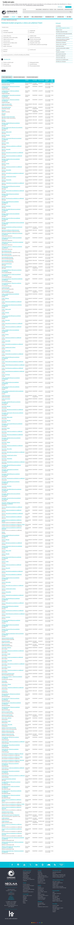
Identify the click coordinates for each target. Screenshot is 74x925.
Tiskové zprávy (55, 906)
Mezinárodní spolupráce (57, 872)
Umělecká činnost (55, 884)
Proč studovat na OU (41, 879)
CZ (23, 9)
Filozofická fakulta (26, 875)
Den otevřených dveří (41, 880)
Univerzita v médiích (56, 909)
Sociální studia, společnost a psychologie (38, 44)
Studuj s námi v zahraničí (61, 44)
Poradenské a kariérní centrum (62, 37)
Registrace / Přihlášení (41, 904)
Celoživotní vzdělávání (60, 55)
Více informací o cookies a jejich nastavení (35, 5)
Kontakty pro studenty (41, 899)
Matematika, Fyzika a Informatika (10, 37)
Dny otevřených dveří (60, 35)
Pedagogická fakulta (34, 62)
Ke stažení (54, 910)
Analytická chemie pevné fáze (8, 83)
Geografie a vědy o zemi (35, 42)
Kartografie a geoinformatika (8, 673)
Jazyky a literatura (7, 35)
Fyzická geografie (5, 287)
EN (25, 9)
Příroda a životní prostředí (35, 39)
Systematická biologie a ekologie (9, 778)
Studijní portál (60, 9)
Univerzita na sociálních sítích (62, 59)
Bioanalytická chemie (6, 107)
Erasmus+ (54, 873)
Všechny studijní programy (6, 77)
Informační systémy (6, 641)
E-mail (55, 9)
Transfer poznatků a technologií (58, 886)
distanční (5, 51)
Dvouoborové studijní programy (32, 77)
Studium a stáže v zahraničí (42, 891)
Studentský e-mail (41, 888)
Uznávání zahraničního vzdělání (62, 48)
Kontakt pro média (56, 905)
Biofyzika (4, 110)
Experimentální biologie (7, 263)
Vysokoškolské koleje (26, 888)
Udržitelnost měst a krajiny (7, 811)
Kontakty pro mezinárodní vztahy (58, 877)
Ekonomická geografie (6, 251)
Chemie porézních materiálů (7, 638)
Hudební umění (33, 35)
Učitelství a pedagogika (35, 41)
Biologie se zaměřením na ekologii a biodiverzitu (12, 227)
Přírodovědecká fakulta (27, 878)
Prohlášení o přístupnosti (57, 893)
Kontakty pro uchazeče (61, 61)
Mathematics (4, 690)
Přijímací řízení (59, 29)
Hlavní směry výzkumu (56, 881)
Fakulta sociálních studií (8, 62)
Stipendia (58, 50)
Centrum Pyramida (26, 886)
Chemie (3, 532)
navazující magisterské (8, 32)
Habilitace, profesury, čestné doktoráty (59, 875)
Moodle (51, 9)
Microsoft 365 (45, 9)
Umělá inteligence (5, 818)
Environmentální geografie (7, 257)
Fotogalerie (25, 898)
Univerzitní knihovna (26, 884)
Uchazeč (58, 23)
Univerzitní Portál (68, 9)
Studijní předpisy (40, 896)
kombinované (33, 49)
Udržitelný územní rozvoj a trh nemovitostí (10, 814)
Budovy (24, 901)
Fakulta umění (6, 64)
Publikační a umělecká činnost (58, 882)
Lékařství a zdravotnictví (35, 37)
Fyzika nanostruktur (6, 395)
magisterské (32, 30)
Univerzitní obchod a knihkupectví (28, 885)
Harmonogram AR (41, 890)
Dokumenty (25, 896)
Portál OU (39, 886)
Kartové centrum (26, 890)
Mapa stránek (39, 9)
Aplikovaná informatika (7, 104)
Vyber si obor (40, 873)
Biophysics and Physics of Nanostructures (10, 230)
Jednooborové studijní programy (19, 77)
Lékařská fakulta (33, 64)
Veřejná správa (6, 44)
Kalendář (24, 899)
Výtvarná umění (6, 41)
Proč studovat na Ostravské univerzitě (64, 33)
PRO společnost (55, 897)
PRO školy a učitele (56, 896)
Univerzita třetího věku (60, 57)
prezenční (5, 49)
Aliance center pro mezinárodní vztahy (59, 874)
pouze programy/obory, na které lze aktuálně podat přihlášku (16, 54)
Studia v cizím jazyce (7, 46)
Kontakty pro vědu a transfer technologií (59, 887)
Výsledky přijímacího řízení (61, 31)
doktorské (32, 32)
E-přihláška (58, 26)
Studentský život (40, 881)
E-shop (54, 894)
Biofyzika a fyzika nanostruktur (8, 116)
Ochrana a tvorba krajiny (7, 711)
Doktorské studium (60, 46)
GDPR (53, 892)
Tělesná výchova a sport (8, 39)
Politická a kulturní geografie (8, 730)
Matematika (4, 681)
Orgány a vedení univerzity (27, 895)
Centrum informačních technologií (28, 889)
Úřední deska (25, 900)
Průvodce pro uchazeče (61, 42)
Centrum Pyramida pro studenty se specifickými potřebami (62, 40)
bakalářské (5, 30)
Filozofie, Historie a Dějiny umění (10, 42)
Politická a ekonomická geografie (9, 727)
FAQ (38, 905)
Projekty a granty (55, 885)
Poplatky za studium (60, 52)
